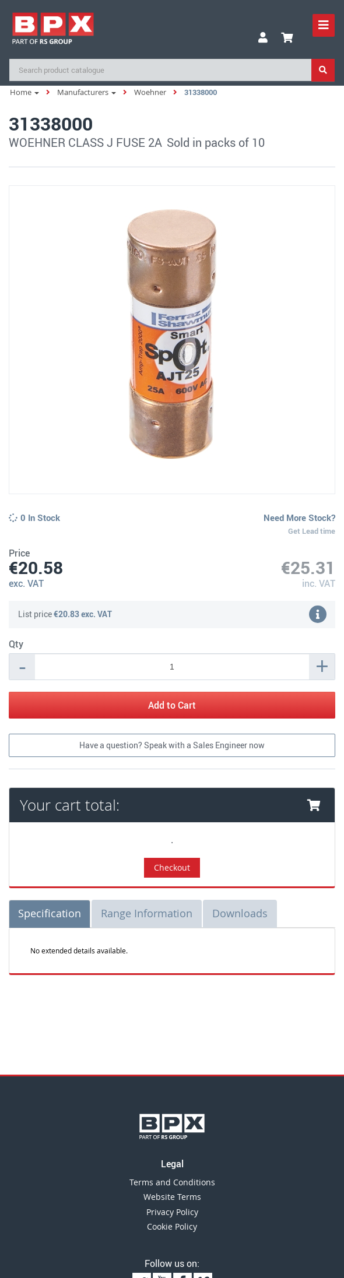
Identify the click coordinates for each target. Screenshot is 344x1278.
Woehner (150, 92)
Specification (49, 913)
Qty (16, 644)
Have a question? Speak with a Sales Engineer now (172, 745)
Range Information (146, 913)
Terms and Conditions (172, 1182)
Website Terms (172, 1196)
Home (24, 92)
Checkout (172, 867)
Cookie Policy (172, 1226)
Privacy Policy (172, 1211)
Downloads (240, 913)
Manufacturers (86, 92)
